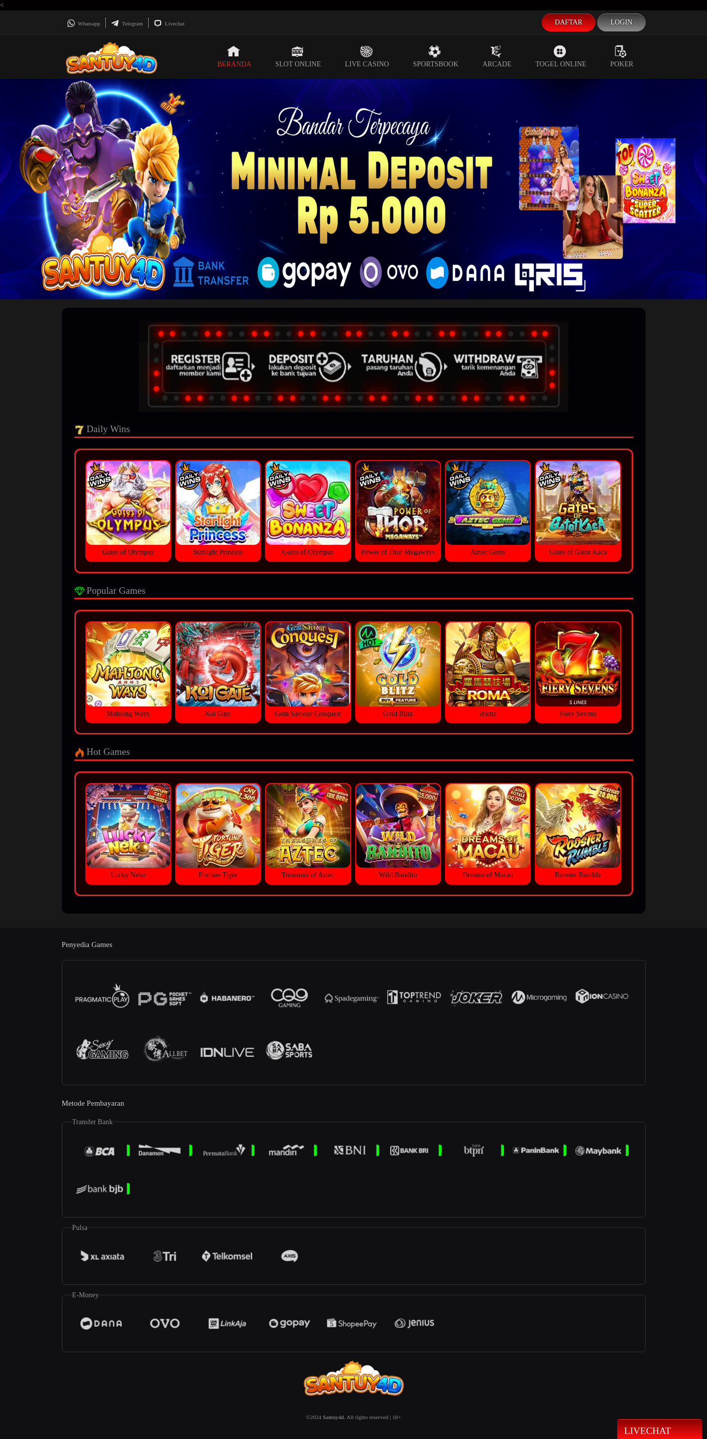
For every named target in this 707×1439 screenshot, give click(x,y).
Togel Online (560, 56)
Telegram (127, 23)
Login (621, 22)
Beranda (234, 56)
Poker (621, 56)
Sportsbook (436, 56)
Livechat (169, 23)
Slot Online (298, 56)
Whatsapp (83, 23)
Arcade (496, 56)
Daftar (569, 22)
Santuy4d (333, 1417)
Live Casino (367, 56)
